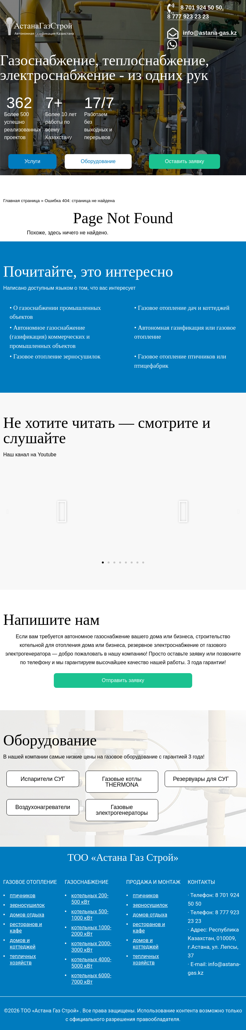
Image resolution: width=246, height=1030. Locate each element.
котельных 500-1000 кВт (90, 914)
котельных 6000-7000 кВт (91, 978)
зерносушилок (27, 905)
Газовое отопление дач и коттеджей (183, 307)
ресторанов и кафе (26, 927)
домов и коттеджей (23, 943)
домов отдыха (27, 915)
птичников (23, 895)
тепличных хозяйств (23, 959)
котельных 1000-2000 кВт (91, 930)
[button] (123, 25)
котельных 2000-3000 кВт (91, 946)
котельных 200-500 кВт (90, 898)
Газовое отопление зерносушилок (56, 356)
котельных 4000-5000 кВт (91, 962)
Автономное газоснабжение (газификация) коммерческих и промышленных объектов (50, 336)
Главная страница (21, 200)
